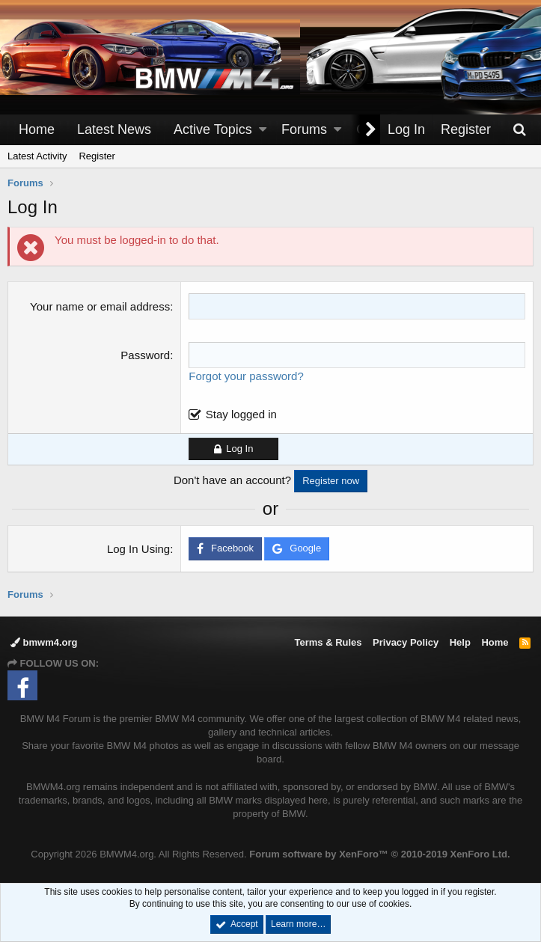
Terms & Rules (327, 642)
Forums (304, 129)
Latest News (114, 129)
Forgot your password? (246, 376)
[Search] (519, 129)
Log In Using (138, 548)
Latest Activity (37, 156)
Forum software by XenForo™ (379, 854)
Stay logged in (241, 414)
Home (37, 129)
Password (145, 355)
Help (460, 642)
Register (96, 156)
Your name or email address (100, 306)
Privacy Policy (405, 642)
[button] (262, 129)
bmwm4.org (44, 642)
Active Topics (213, 129)
